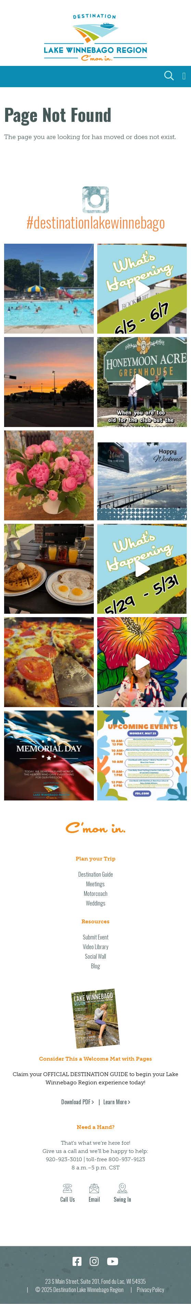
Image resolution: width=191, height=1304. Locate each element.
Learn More (115, 1102)
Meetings (95, 884)
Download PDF (75, 1102)
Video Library (95, 947)
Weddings (95, 903)
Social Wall (95, 956)
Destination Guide (95, 874)
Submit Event (96, 937)
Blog (95, 966)
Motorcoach (95, 893)
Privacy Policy (150, 1289)
